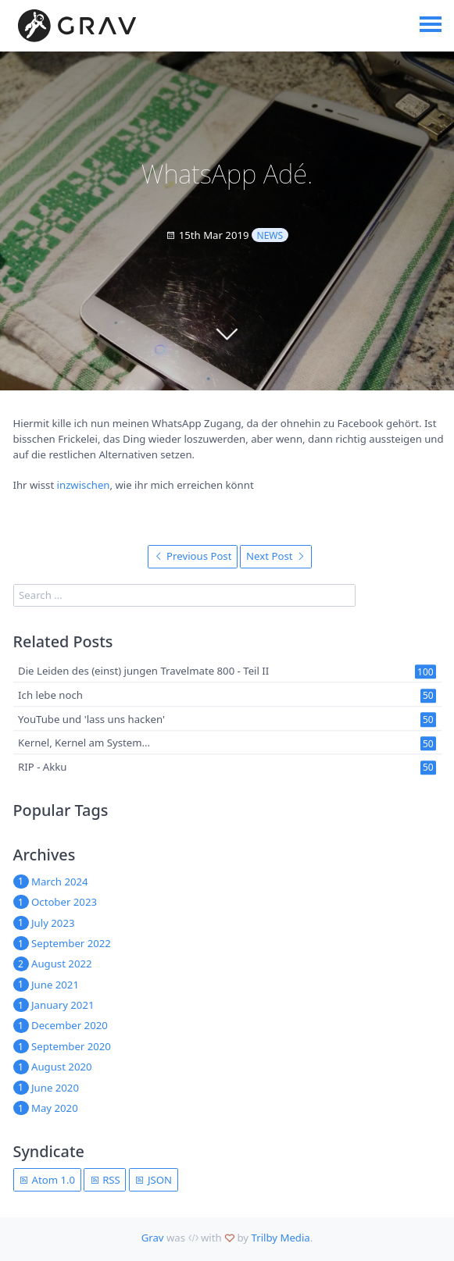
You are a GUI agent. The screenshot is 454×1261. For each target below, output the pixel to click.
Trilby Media (281, 1238)
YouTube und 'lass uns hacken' (91, 719)
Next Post (276, 556)
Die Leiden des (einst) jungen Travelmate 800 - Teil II (143, 671)
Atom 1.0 (47, 1180)
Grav (152, 1238)
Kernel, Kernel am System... (84, 743)
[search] (184, 595)
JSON (153, 1180)
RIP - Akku (42, 767)
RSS (105, 1180)
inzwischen (83, 485)
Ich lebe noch (50, 695)
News (270, 235)
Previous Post (193, 556)
